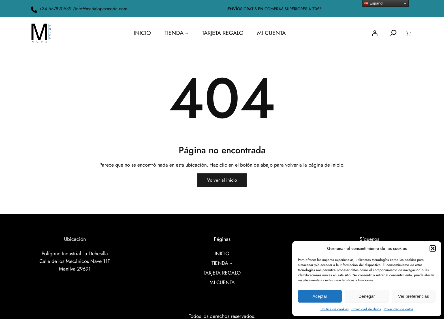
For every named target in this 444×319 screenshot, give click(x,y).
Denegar (366, 296)
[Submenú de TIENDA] (186, 33)
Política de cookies (335, 309)
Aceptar (320, 296)
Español (373, 3)
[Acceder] (375, 33)
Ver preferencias (413, 296)
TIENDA (174, 33)
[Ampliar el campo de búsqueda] (393, 33)
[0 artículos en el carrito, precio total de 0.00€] (408, 33)
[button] (433, 248)
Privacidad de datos (366, 309)
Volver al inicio (222, 180)
